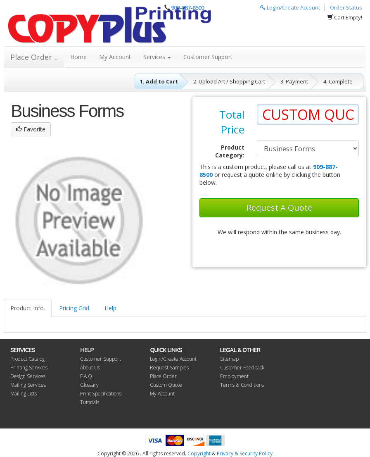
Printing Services (28, 367)
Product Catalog (27, 358)
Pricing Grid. (74, 308)
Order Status (346, 7)
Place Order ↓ (34, 57)
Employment (234, 376)
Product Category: (229, 151)
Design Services (27, 376)
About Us (90, 367)
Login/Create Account (290, 7)
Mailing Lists (23, 393)
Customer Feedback (242, 367)
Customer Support (207, 57)
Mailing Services (28, 384)
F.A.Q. (86, 376)
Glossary (89, 384)
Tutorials (89, 402)
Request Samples (169, 367)
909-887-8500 (187, 8)
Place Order (163, 376)
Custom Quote (166, 384)
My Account (115, 57)
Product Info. (27, 308)
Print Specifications (100, 393)
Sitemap (229, 358)
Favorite (30, 129)
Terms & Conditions (242, 384)
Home (78, 57)
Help (110, 308)
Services (157, 57)
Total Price (231, 122)
